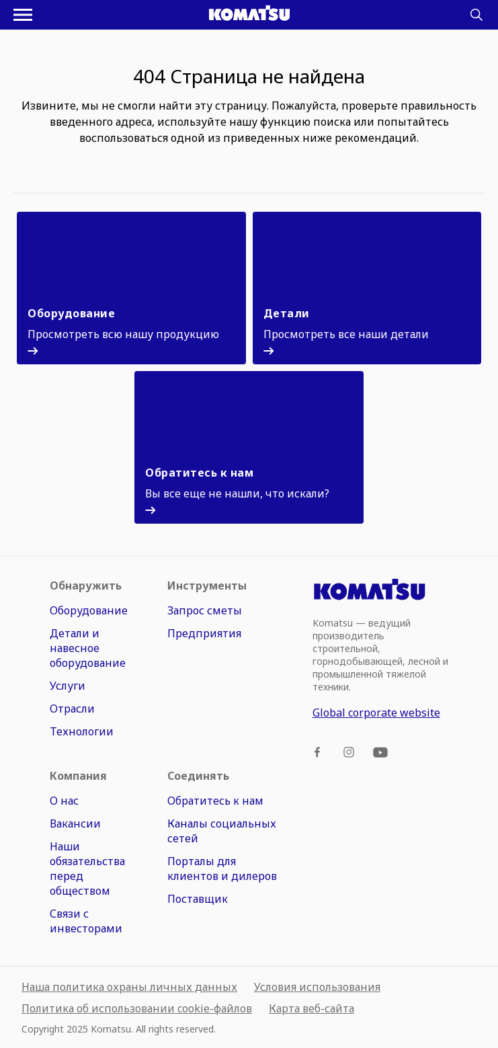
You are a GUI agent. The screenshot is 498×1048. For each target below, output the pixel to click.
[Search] (476, 15)
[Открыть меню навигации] (22, 14)
